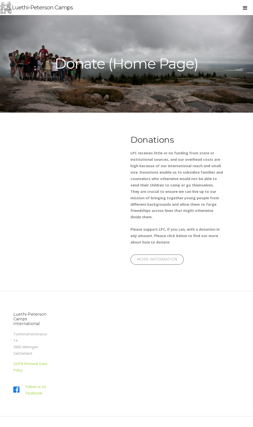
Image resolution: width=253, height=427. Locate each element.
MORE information (157, 259)
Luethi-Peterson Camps (42, 7)
